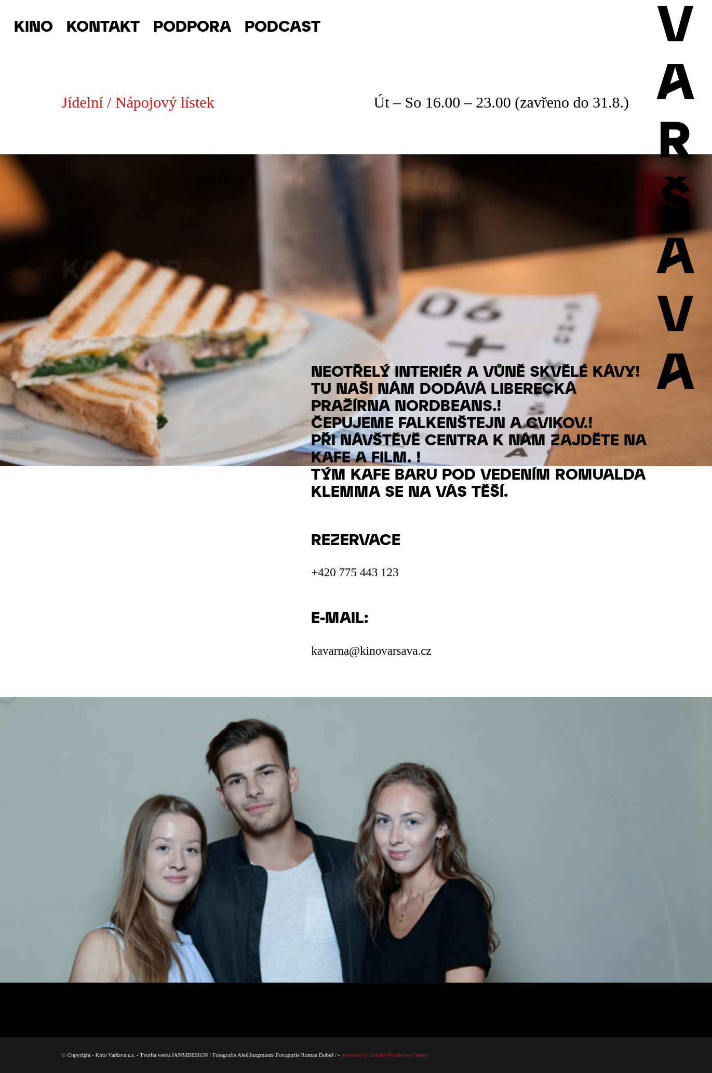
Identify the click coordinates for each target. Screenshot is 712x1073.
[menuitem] (33, 25)
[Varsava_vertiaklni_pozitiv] (676, 25)
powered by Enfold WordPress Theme (384, 1055)
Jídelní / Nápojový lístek (138, 102)
